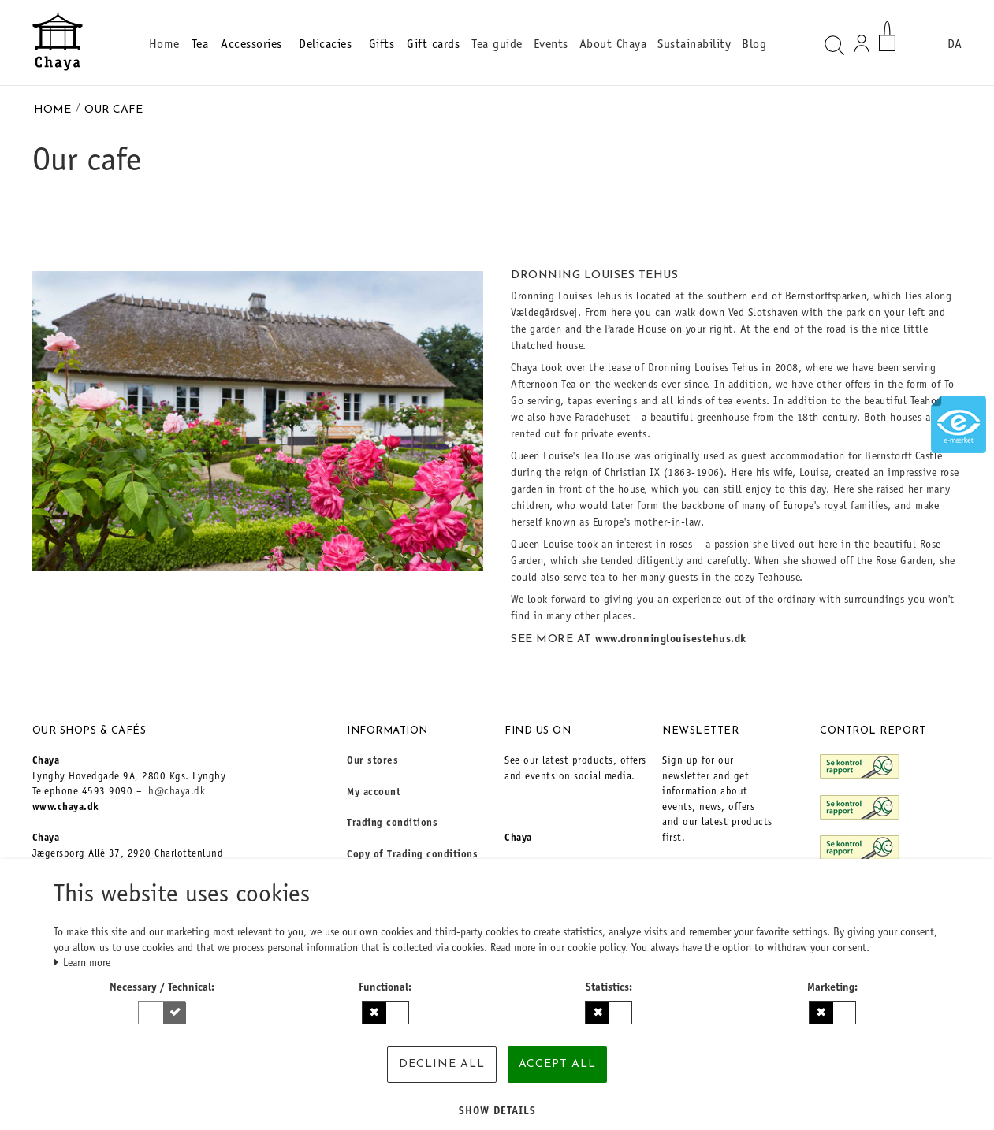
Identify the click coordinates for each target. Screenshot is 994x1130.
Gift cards (433, 45)
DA (954, 45)
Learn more (82, 963)
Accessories (253, 45)
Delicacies (327, 45)
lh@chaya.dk (176, 792)
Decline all (442, 1064)
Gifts (382, 45)
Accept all (557, 1064)
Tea (200, 45)
